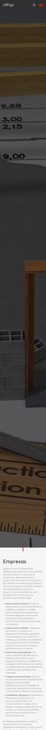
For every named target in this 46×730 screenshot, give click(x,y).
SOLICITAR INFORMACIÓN (41, 5)
